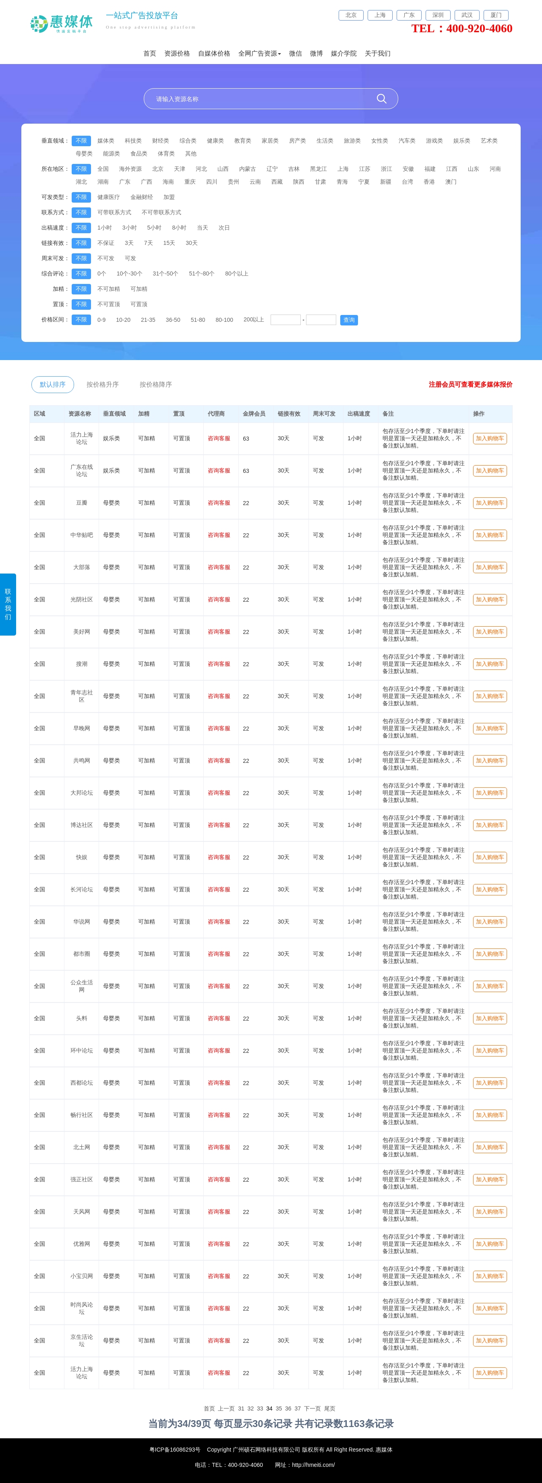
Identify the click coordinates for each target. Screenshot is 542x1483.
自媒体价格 (214, 53)
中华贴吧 (81, 535)
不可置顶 (108, 304)
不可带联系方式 (161, 212)
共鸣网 (81, 760)
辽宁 (272, 169)
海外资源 (130, 169)
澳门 (451, 181)
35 (279, 1408)
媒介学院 (344, 53)
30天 (192, 243)
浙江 (386, 169)
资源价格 (177, 53)
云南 (255, 181)
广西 (146, 181)
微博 (316, 53)
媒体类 (105, 140)
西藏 (277, 181)
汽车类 (407, 140)
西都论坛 (81, 1082)
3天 (129, 243)
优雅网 (81, 1244)
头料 (81, 1018)
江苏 (364, 169)
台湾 (407, 181)
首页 (149, 53)
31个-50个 (166, 273)
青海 (342, 181)
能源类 (111, 153)
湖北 (81, 181)
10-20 (123, 320)
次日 (224, 227)
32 (251, 1408)
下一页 (312, 1408)
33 (260, 1408)
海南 (168, 181)
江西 (451, 169)
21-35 (148, 320)
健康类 (215, 140)
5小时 (154, 227)
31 (241, 1408)
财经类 (160, 140)
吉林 (294, 169)
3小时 (129, 227)
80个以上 (236, 273)
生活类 (325, 140)
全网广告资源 (259, 53)
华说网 (81, 921)
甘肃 (320, 181)
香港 (429, 181)
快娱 (81, 857)
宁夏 (364, 181)
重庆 (190, 181)
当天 (202, 227)
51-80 (198, 320)
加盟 (169, 197)
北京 (157, 169)
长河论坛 (81, 889)
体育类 (166, 153)
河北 (201, 169)
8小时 (179, 227)
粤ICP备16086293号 (175, 1449)
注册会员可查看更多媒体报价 (471, 384)
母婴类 (84, 153)
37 (297, 1408)
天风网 (81, 1211)
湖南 (103, 181)
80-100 (224, 320)
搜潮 (81, 664)
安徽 (408, 169)
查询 (349, 320)
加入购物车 (490, 438)
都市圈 (81, 954)
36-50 (173, 320)
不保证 (105, 243)
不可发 (105, 258)
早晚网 (81, 728)
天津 (179, 169)
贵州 (233, 181)
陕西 (298, 181)
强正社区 (81, 1179)
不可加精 (108, 289)
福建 (430, 169)
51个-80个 (202, 273)
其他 (191, 153)
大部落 (81, 567)
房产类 (297, 140)
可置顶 (138, 304)
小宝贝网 (81, 1276)
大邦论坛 (81, 792)
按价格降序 (156, 384)
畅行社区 (81, 1115)
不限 (81, 140)
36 (288, 1408)
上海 (343, 169)
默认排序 (53, 384)
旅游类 (352, 140)
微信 (295, 53)
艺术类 (489, 140)
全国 (103, 169)
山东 (473, 169)
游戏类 (434, 140)
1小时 (104, 227)
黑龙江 (318, 169)
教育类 (242, 140)
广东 (124, 181)
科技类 (133, 140)
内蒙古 (247, 169)
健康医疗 (108, 197)
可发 (130, 258)
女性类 (379, 140)
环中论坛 (81, 1050)
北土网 (81, 1147)
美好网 (81, 631)
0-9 (101, 320)
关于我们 (378, 53)
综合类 (188, 140)
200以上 (254, 319)
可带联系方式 (114, 212)
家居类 (270, 140)
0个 (101, 273)
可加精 (138, 289)
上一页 (226, 1408)
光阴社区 (81, 599)
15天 (169, 243)
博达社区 (81, 825)
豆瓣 (81, 502)
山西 (223, 169)
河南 (495, 169)
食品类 (138, 153)
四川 (211, 181)
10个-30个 (130, 273)
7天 (148, 243)
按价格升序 (103, 384)
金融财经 (141, 197)
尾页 (329, 1408)
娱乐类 (461, 140)
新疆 (385, 181)
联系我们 (8, 604)
